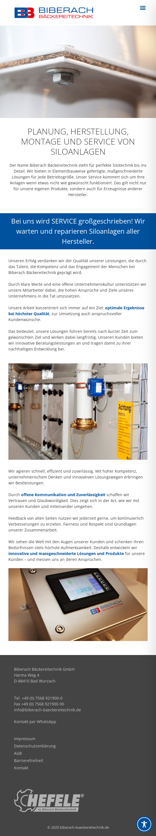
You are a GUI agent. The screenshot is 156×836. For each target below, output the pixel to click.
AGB (18, 753)
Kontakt (21, 767)
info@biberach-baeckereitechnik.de (47, 709)
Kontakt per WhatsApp (35, 721)
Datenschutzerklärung (35, 746)
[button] (143, 7)
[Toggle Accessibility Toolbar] (144, 824)
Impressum (24, 738)
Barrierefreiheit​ (28, 760)
